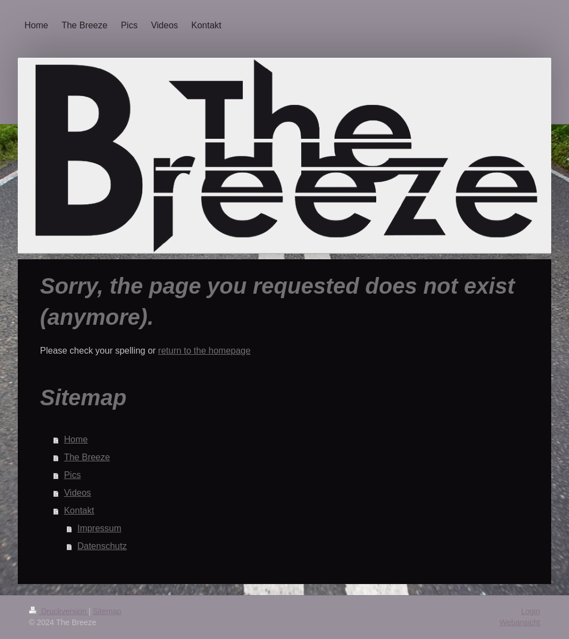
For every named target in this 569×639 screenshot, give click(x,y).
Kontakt (79, 510)
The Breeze (87, 457)
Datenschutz (102, 546)
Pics (72, 475)
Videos (77, 492)
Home (76, 439)
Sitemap (107, 611)
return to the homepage (204, 350)
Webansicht (520, 622)
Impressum (99, 528)
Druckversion (58, 611)
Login (530, 611)
